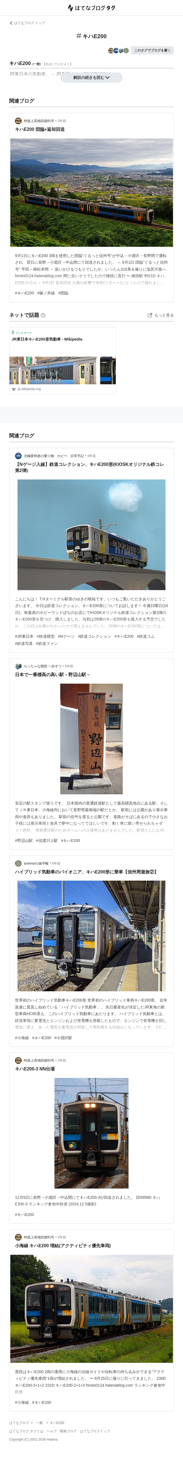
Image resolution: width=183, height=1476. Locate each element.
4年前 (91, 456)
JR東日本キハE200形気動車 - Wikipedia (47, 339)
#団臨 (63, 293)
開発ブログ (68, 1431)
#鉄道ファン (47, 643)
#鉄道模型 (46, 636)
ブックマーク (22, 332)
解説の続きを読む (91, 77)
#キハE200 (24, 293)
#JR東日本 (24, 636)
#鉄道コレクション (94, 636)
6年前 (56, 863)
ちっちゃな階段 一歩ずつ (42, 666)
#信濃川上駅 (47, 840)
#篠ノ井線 (46, 293)
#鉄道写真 (24, 643)
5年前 (69, 666)
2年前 (62, 121)
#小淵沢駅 (63, 1038)
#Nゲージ (66, 636)
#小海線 (22, 1038)
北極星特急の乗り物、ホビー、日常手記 (54, 456)
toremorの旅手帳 (36, 863)
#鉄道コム (146, 636)
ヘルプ (52, 1431)
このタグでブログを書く (152, 50)
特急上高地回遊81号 (39, 121)
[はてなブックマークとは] (43, 315)
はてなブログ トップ (27, 23)
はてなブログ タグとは (26, 1431)
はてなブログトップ (95, 1431)
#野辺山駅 (24, 840)
